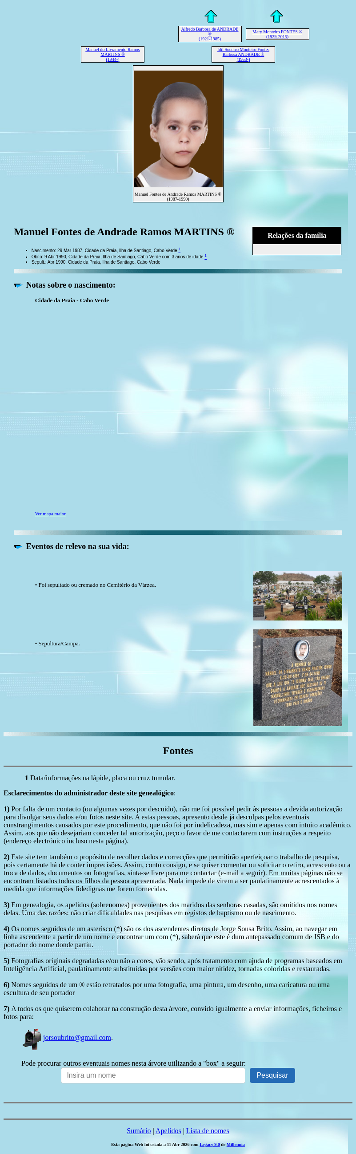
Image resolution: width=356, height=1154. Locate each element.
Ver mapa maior (50, 513)
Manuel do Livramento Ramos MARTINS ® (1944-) (112, 54)
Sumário (139, 1130)
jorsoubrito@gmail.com (66, 1037)
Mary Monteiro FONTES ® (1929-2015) (277, 34)
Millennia (236, 1144)
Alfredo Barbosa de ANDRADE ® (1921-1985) (209, 34)
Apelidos (168, 1130)
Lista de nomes (207, 1130)
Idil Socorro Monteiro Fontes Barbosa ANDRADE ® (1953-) (243, 54)
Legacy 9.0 (210, 1144)
